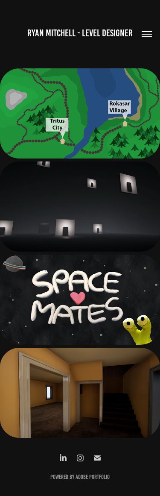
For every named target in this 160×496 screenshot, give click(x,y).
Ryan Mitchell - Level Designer (80, 33)
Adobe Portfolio (93, 477)
